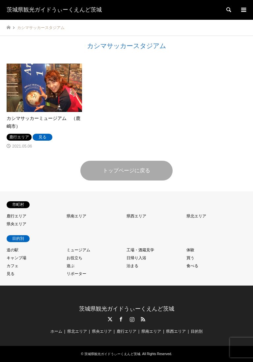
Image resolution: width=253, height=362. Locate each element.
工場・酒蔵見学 (140, 250)
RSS (143, 319)
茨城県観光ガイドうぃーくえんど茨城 (126, 309)
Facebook (121, 319)
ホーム (56, 331)
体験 (190, 250)
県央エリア (16, 224)
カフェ (12, 266)
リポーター (76, 273)
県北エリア (196, 216)
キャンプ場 (16, 258)
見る (10, 273)
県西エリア (136, 216)
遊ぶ (70, 266)
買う (190, 258)
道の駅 (12, 250)
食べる (192, 266)
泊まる (132, 266)
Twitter (110, 319)
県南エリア (76, 216)
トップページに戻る (126, 170)
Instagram (132, 319)
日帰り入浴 (136, 258)
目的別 (197, 331)
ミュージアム (78, 250)
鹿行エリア (16, 216)
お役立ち (74, 258)
